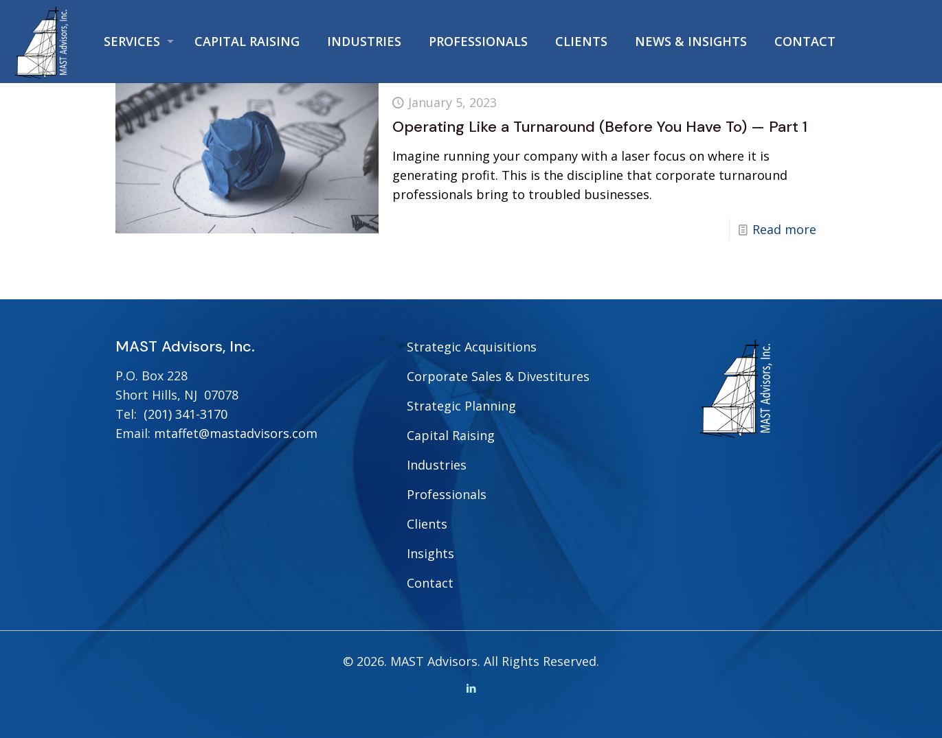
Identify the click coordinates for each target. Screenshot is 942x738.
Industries (437, 465)
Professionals (446, 494)
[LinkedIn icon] (471, 688)
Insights (430, 553)
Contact (430, 583)
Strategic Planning (461, 405)
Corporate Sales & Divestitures (498, 376)
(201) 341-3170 (185, 414)
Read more (784, 229)
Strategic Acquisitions (472, 346)
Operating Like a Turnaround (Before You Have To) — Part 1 (599, 127)
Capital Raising (451, 435)
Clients (427, 524)
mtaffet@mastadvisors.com (235, 433)
